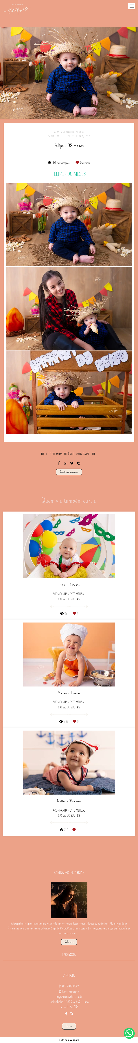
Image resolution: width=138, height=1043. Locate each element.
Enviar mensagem (70, 991)
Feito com (69, 1040)
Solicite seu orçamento (69, 472)
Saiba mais (69, 942)
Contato (69, 1026)
